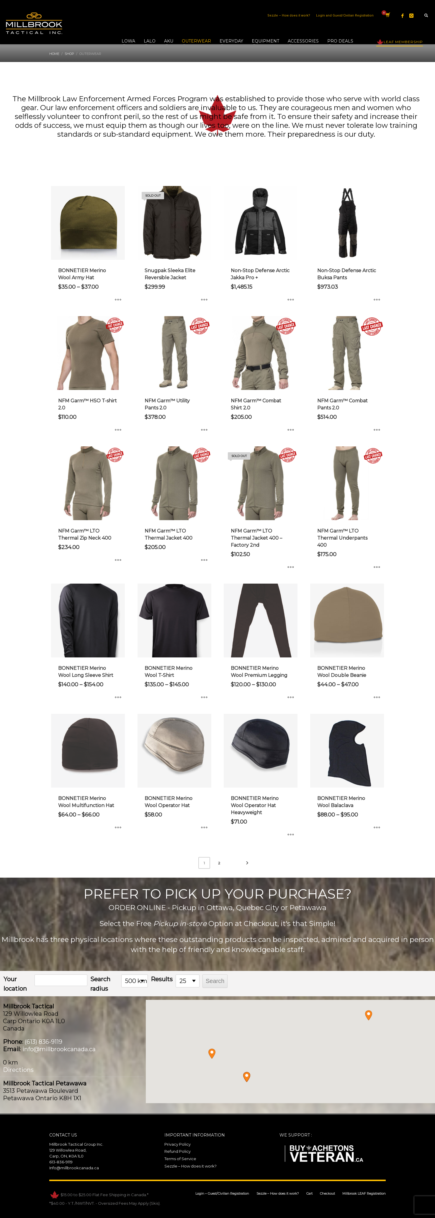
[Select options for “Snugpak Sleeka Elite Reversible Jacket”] (204, 300)
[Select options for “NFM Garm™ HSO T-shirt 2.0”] (118, 430)
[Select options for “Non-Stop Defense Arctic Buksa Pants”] (377, 300)
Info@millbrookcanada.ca (74, 1167)
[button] (246, 1077)
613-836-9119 (61, 1162)
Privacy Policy (177, 1144)
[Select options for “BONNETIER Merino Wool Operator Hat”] (204, 827)
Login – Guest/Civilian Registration (222, 1193)
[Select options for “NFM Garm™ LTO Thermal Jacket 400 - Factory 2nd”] (291, 567)
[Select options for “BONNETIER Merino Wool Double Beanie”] (377, 697)
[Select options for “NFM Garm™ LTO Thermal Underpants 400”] (377, 567)
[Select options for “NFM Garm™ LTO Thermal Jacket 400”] (204, 560)
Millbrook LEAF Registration (364, 1193)
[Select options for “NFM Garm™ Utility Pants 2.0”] (204, 430)
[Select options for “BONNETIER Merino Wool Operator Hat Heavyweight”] (291, 834)
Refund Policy (177, 1151)
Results (162, 979)
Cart (309, 1193)
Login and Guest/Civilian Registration (345, 15)
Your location (15, 984)
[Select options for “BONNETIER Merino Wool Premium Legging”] (291, 697)
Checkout (327, 1193)
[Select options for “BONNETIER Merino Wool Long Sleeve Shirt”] (118, 697)
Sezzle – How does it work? (288, 15)
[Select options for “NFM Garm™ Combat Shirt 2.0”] (291, 430)
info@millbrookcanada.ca (59, 1049)
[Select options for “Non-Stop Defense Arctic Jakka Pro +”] (291, 300)
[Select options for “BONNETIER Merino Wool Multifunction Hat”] (118, 827)
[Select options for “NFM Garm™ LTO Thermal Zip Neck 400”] (118, 560)
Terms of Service (180, 1158)
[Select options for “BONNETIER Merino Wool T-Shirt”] (204, 697)
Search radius (100, 984)
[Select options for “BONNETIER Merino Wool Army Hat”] (118, 300)
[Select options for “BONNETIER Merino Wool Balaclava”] (377, 827)
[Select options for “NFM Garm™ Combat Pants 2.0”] (377, 430)
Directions (18, 1069)
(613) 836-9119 (43, 1041)
